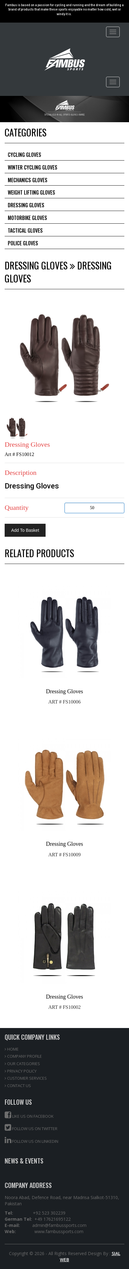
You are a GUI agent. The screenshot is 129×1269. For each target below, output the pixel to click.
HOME (12, 1049)
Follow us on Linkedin (31, 1140)
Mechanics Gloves (27, 180)
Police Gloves (23, 243)
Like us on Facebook (29, 1115)
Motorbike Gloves (27, 218)
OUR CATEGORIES (22, 1063)
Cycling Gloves (24, 154)
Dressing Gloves (26, 205)
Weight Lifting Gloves (31, 192)
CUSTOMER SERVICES (26, 1078)
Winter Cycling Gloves (32, 167)
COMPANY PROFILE (23, 1056)
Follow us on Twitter (31, 1127)
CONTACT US (18, 1085)
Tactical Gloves (25, 230)
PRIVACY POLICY (21, 1071)
